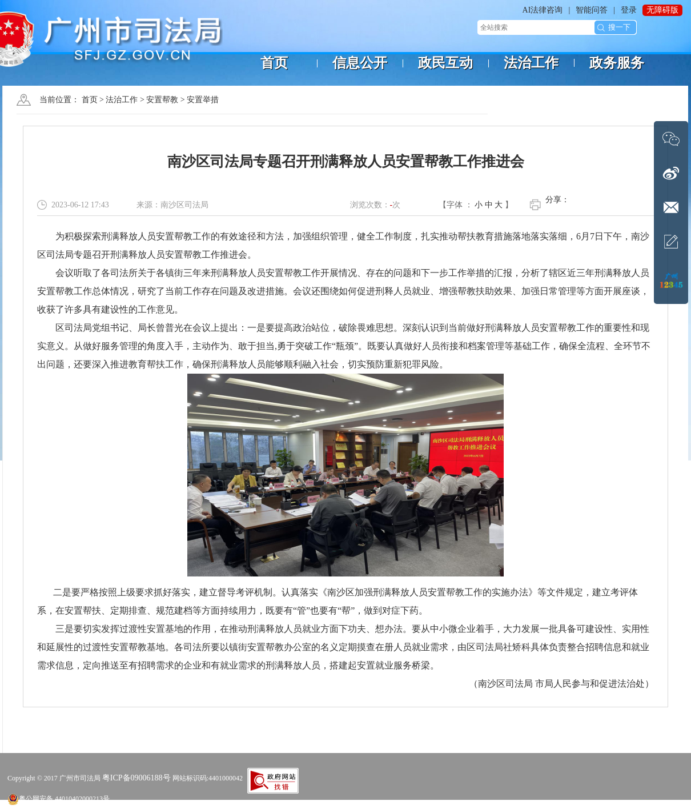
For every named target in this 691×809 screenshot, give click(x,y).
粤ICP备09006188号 (136, 778)
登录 (629, 10)
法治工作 (122, 99)
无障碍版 (662, 10)
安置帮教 (162, 99)
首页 (90, 99)
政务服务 (616, 62)
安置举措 (203, 99)
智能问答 (592, 10)
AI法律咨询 (543, 10)
